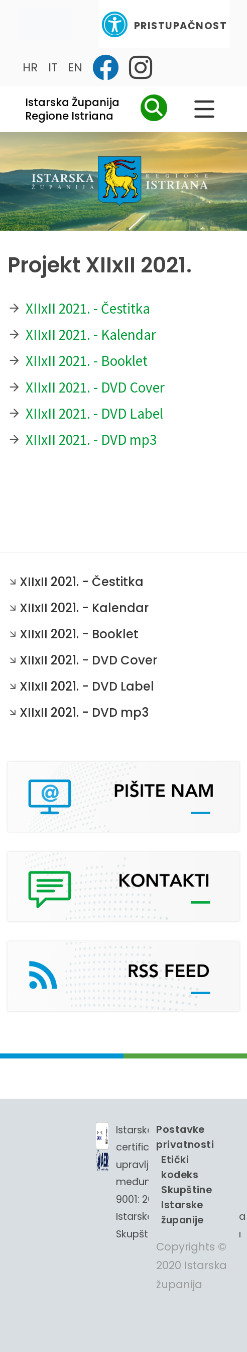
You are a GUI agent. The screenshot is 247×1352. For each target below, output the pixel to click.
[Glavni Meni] (204, 109)
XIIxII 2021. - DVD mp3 (91, 439)
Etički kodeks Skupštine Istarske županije (186, 1189)
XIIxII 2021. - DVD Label (94, 413)
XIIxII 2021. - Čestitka (88, 308)
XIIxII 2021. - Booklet (87, 360)
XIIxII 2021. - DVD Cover (95, 387)
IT (53, 67)
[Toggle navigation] (45, 24)
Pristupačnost (164, 24)
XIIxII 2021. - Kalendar (91, 334)
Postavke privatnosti (185, 1136)
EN (75, 67)
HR (30, 67)
